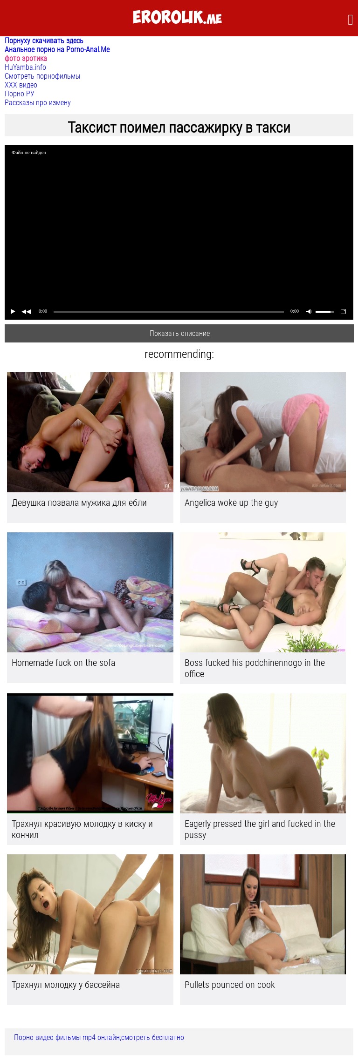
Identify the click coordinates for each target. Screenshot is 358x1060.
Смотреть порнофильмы (42, 76)
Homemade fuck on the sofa (63, 662)
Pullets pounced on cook (230, 984)
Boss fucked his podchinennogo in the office (255, 668)
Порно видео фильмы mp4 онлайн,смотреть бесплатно (99, 1037)
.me (177, 18)
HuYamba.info (25, 67)
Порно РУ (19, 93)
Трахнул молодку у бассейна (66, 984)
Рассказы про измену (38, 102)
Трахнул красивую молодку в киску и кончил (82, 829)
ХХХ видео (21, 85)
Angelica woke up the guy (231, 502)
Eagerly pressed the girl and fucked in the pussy (260, 829)
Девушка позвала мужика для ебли (79, 502)
